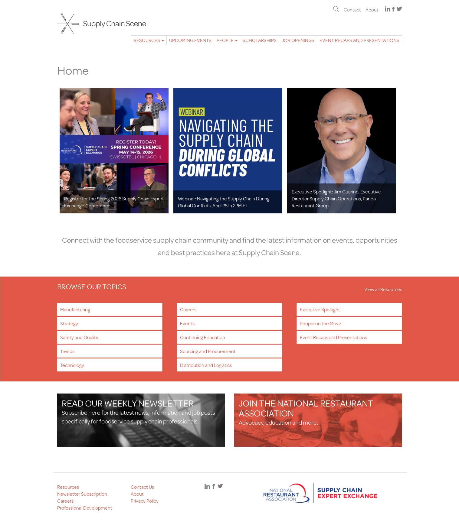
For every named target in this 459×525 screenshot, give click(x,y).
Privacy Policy (145, 500)
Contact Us (142, 486)
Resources (149, 40)
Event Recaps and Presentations (359, 40)
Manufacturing (75, 309)
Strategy (69, 323)
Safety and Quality (79, 337)
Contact (352, 9)
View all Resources (383, 289)
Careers (188, 309)
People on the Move (320, 323)
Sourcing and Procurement (208, 351)
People (227, 40)
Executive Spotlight (320, 309)
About (372, 9)
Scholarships (260, 40)
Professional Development (84, 507)
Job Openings (298, 40)
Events (187, 323)
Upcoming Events (190, 40)
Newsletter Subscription (82, 493)
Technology (72, 364)
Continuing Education (202, 337)
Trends (67, 351)
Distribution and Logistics (206, 364)
